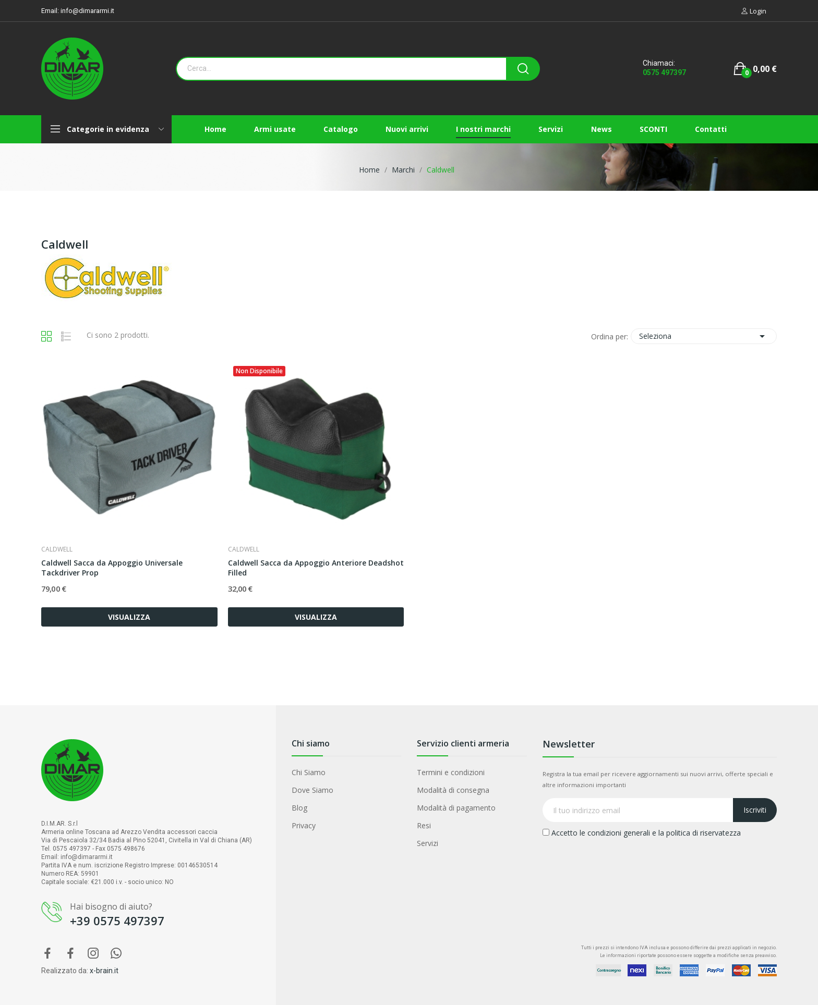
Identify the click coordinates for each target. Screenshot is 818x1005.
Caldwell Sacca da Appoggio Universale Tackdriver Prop (112, 568)
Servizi (427, 843)
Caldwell (57, 549)
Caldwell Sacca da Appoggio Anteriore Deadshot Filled (316, 568)
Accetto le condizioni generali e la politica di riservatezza (642, 833)
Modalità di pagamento (456, 808)
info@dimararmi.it (87, 11)
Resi (424, 825)
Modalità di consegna (453, 790)
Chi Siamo (309, 772)
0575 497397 (664, 72)
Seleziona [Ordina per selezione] (703, 336)
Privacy (304, 825)
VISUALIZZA (129, 617)
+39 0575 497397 (117, 920)
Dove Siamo (312, 790)
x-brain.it (104, 970)
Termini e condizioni (451, 772)
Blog (299, 808)
